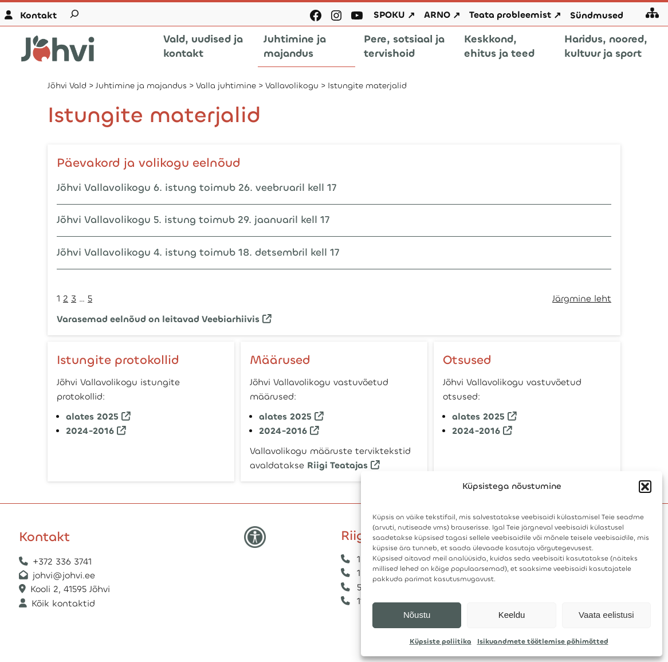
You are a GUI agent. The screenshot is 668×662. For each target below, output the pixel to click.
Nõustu (417, 615)
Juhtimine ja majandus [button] (295, 46)
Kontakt (38, 15)
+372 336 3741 (62, 561)
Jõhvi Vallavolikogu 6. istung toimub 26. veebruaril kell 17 (196, 187)
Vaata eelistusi (606, 615)
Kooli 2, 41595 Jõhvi (71, 589)
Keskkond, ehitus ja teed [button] (499, 46)
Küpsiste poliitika (440, 641)
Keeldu (511, 615)
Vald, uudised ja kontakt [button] (203, 46)
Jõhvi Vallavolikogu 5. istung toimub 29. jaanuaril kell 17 (193, 219)
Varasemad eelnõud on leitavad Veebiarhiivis (158, 318)
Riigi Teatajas (337, 465)
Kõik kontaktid (63, 603)
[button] (645, 486)
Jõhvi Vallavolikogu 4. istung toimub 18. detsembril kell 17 (198, 252)
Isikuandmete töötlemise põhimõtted (542, 641)
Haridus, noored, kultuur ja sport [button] (605, 46)
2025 (108, 416)
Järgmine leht (581, 298)
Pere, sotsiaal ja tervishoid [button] (404, 46)
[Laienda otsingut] (74, 13)
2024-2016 (90, 430)
